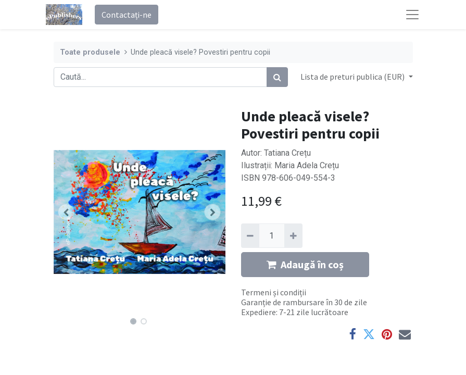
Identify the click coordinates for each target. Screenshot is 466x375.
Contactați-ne (127, 14)
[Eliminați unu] (250, 235)
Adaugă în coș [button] (305, 264)
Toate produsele (90, 52)
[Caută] (277, 77)
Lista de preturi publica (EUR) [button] (353, 76)
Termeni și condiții (273, 292)
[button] (67, 212)
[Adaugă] (293, 235)
